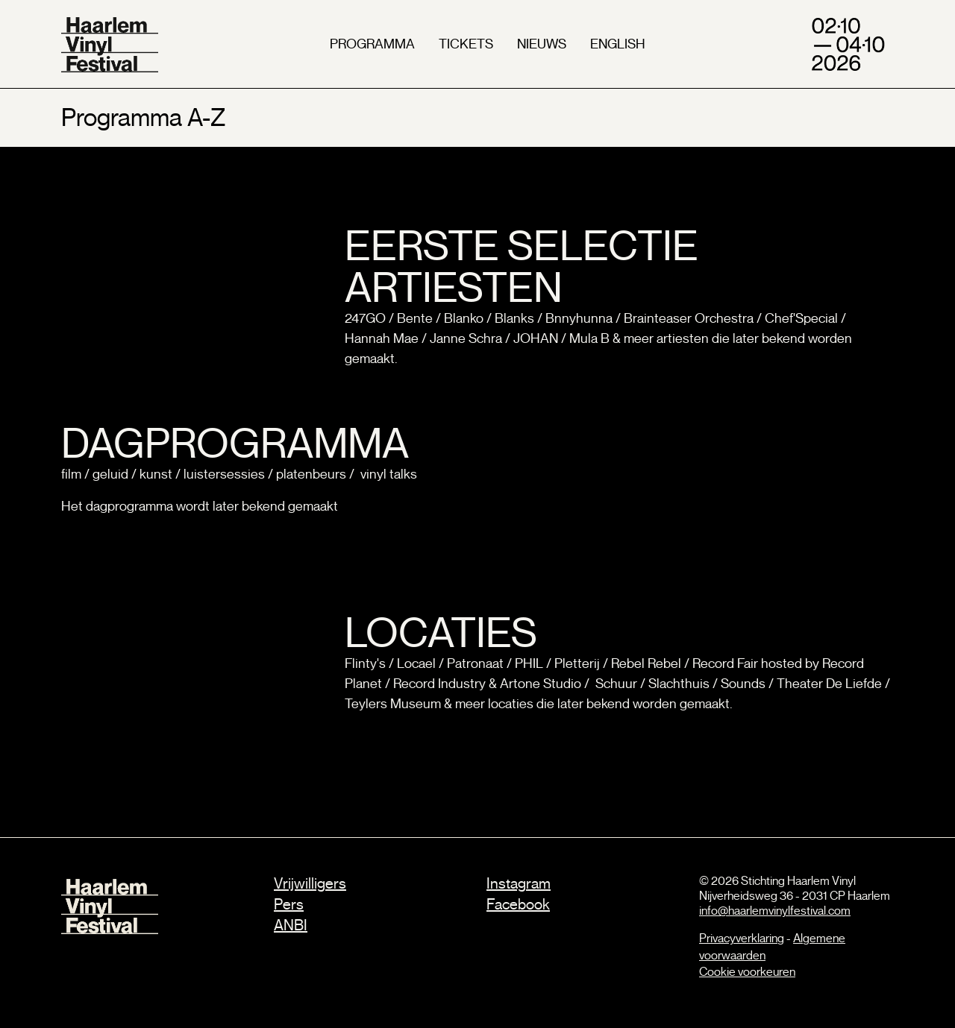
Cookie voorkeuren (747, 972)
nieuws (541, 44)
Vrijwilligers (310, 883)
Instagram (518, 883)
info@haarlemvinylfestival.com (775, 911)
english (617, 44)
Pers (289, 904)
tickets (466, 44)
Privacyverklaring (741, 938)
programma (372, 44)
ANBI (290, 925)
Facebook (518, 904)
